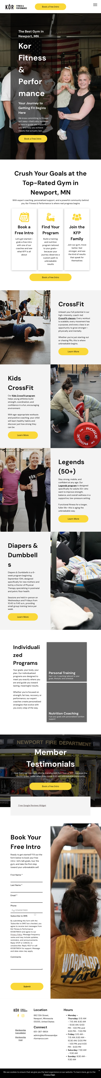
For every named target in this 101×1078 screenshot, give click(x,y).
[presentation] (30, 975)
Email (14, 895)
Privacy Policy (16, 934)
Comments (16, 957)
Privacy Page (49, 1074)
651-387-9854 (41, 1031)
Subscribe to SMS (19, 916)
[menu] (95, 4)
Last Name (16, 885)
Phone (13, 905)
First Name (17, 874)
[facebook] (18, 1016)
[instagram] (23, 1016)
